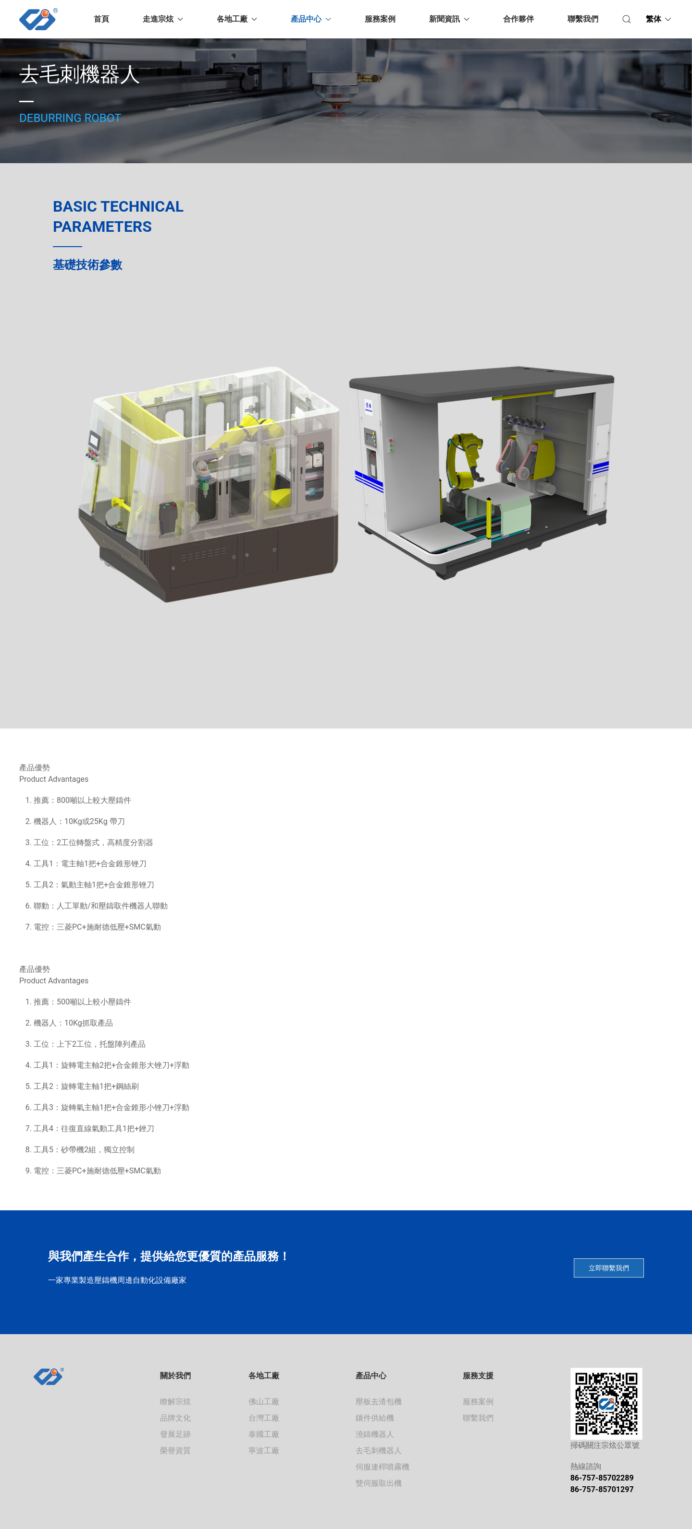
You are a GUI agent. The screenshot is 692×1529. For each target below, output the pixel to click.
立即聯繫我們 (609, 1268)
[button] (626, 19)
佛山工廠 (263, 1401)
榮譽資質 (175, 1450)
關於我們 (175, 1375)
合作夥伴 (518, 19)
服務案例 (380, 19)
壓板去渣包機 (379, 1401)
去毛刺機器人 (379, 1450)
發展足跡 (175, 1434)
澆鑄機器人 (375, 1434)
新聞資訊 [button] (449, 19)
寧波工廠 (263, 1450)
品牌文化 (175, 1417)
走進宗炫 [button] (163, 19)
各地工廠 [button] (237, 19)
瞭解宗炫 (175, 1401)
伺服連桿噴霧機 (382, 1466)
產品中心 (371, 1375)
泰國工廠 (263, 1434)
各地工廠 (263, 1375)
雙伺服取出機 (379, 1483)
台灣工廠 (263, 1417)
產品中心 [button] (311, 19)
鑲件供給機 (375, 1417)
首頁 (101, 19)
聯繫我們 (583, 19)
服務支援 (478, 1375)
